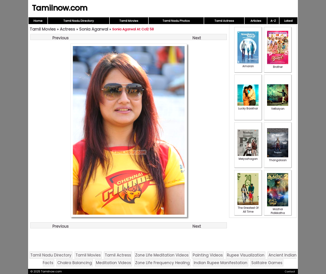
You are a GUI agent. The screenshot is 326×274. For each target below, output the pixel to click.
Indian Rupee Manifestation (220, 262)
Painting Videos (208, 255)
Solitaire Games (266, 262)
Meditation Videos (113, 262)
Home (37, 21)
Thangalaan (277, 158)
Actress (67, 29)
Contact (290, 271)
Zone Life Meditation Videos (162, 255)
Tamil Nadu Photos (176, 21)
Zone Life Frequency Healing (162, 262)
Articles (255, 21)
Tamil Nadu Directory (78, 21)
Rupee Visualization (245, 255)
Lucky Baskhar (248, 106)
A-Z (273, 21)
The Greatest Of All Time (248, 208)
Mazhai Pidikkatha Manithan (277, 211)
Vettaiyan (277, 107)
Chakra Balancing (74, 262)
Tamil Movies (128, 21)
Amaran (248, 64)
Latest (288, 21)
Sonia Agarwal (93, 29)
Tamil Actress (224, 21)
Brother (277, 65)
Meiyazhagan (248, 157)
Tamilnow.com (59, 7)
